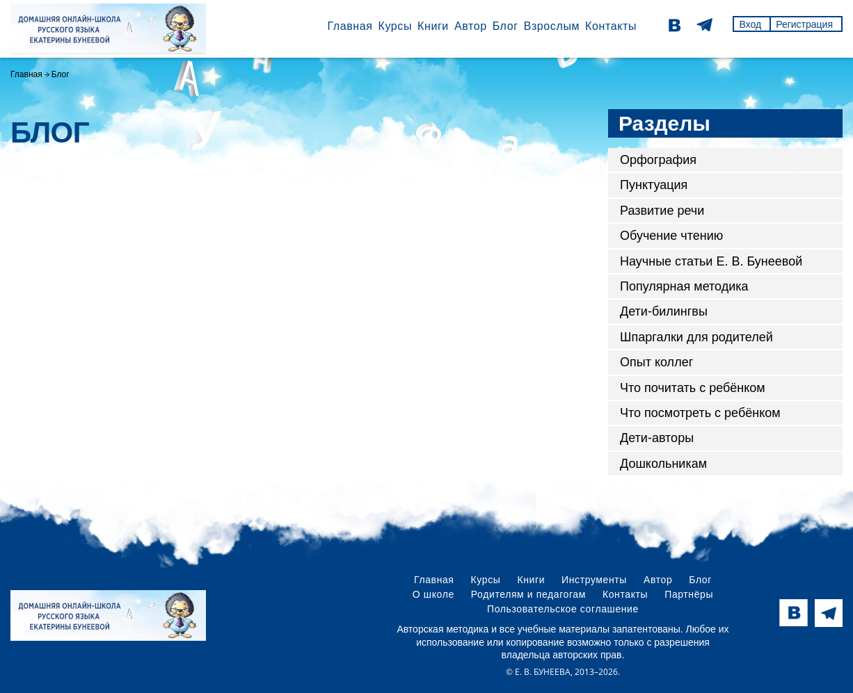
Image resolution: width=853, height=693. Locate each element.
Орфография (658, 160)
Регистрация (804, 24)
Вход (750, 24)
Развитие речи (662, 211)
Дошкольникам (663, 464)
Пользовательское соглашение (563, 608)
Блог (505, 26)
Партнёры (688, 594)
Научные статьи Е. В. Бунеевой (711, 261)
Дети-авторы (657, 438)
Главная (349, 26)
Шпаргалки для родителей (696, 337)
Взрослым (552, 26)
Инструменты (594, 579)
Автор (470, 26)
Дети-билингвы (664, 311)
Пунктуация (653, 185)
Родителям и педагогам (528, 594)
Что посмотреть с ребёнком (700, 413)
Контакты (611, 26)
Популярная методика (684, 286)
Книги (433, 26)
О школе (433, 594)
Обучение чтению (671, 236)
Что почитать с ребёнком (692, 388)
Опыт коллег (656, 362)
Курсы (395, 26)
